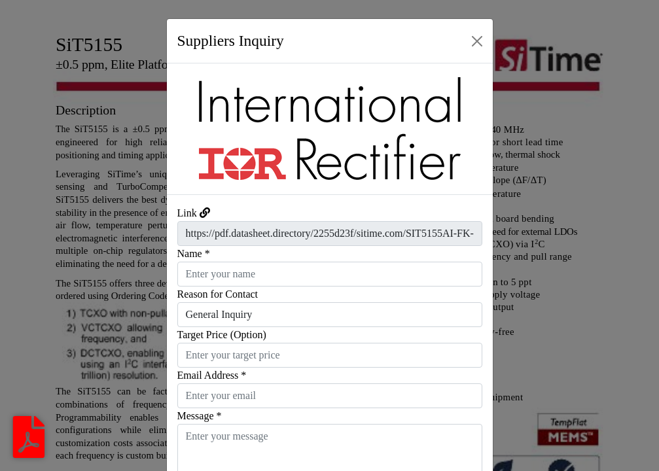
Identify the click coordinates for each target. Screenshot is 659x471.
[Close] (477, 41)
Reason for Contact (217, 294)
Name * (193, 253)
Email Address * (212, 375)
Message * (199, 415)
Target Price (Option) (221, 334)
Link (187, 212)
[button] (191, 128)
